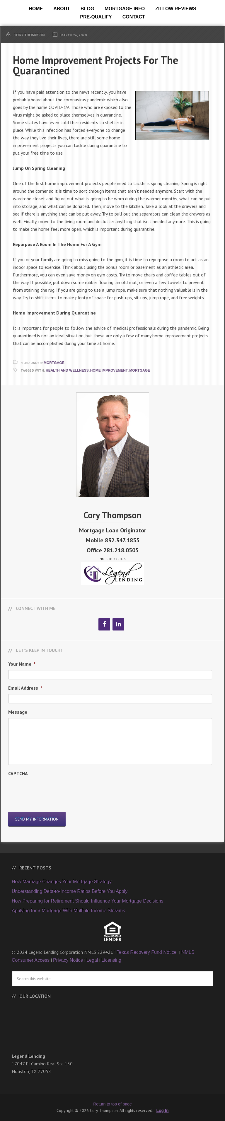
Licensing (111, 960)
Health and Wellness (67, 370)
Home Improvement (109, 370)
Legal (92, 960)
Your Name (22, 664)
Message (17, 712)
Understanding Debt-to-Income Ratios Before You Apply (69, 891)
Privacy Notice (68, 960)
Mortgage (54, 363)
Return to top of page (112, 1104)
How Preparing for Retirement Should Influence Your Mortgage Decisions (87, 900)
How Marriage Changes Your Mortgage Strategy (62, 881)
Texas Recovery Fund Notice (147, 952)
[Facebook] (104, 624)
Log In (162, 1110)
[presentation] (52, 791)
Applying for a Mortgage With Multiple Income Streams (68, 910)
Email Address (25, 688)
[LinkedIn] (118, 624)
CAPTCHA (18, 773)
